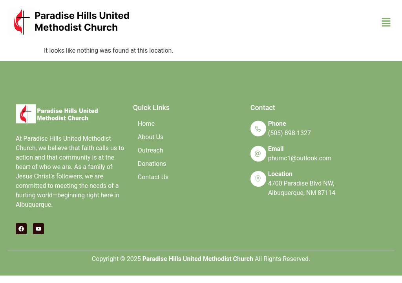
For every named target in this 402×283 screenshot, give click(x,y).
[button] (386, 22)
